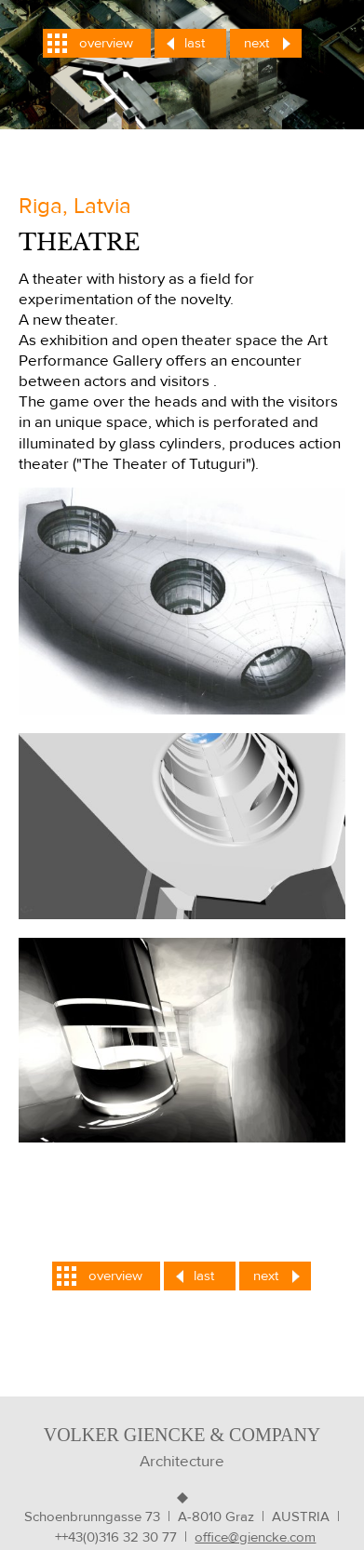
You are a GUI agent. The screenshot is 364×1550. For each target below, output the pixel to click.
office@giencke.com (255, 1537)
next (256, 43)
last (194, 43)
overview (106, 43)
